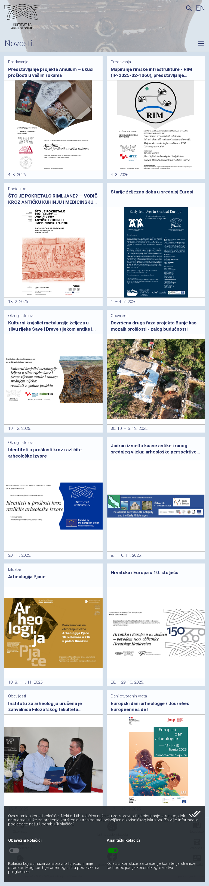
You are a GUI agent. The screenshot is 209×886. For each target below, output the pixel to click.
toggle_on (113, 851)
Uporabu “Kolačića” (56, 824)
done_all (195, 814)
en (200, 8)
